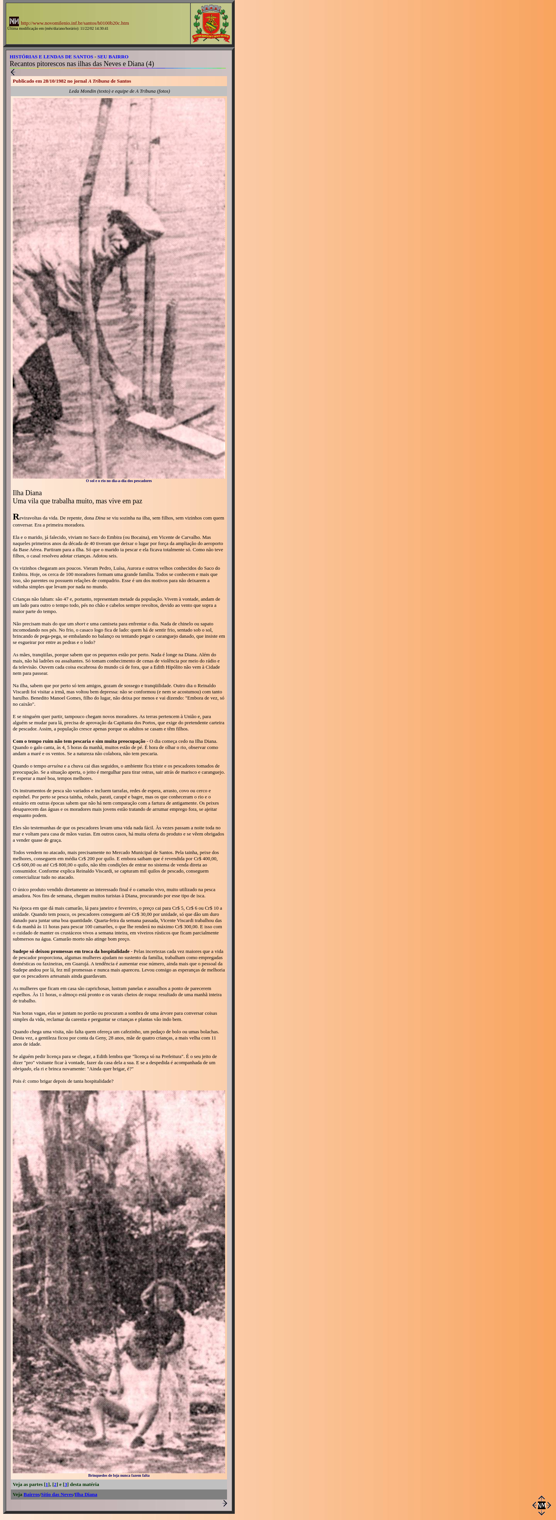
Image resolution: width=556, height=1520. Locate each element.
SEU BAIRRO (113, 56)
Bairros (32, 1494)
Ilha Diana (86, 1494)
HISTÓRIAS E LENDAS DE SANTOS (51, 56)
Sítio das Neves (57, 1494)
